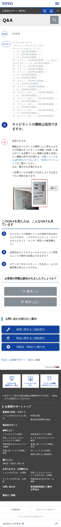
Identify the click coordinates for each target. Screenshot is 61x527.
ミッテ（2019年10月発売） (26, 84)
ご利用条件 (15, 509)
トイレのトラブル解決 (12, 434)
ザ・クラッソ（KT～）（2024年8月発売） (34, 110)
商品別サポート (10, 425)
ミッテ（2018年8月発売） (26, 75)
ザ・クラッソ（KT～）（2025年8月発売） (34, 116)
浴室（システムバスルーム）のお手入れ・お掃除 (41, 473)
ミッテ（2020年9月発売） (26, 89)
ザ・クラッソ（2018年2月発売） (29, 69)
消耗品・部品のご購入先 (30, 346)
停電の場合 (35, 416)
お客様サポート (18, 360)
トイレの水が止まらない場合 (14, 417)
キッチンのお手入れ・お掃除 (14, 480)
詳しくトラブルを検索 (40, 450)
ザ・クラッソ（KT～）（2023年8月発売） (34, 104)
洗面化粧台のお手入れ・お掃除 (42, 480)
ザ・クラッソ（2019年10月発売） (30, 86)
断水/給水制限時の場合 (41, 419)
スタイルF (18, 63)
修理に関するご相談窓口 (30, 329)
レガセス (52, 60)
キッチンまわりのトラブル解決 (42, 439)
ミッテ (36, 48)
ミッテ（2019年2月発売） (26, 78)
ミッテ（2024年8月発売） (26, 107)
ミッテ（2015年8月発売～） (27, 51)
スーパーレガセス (22, 48)
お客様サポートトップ (18, 406)
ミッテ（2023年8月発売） (26, 101)
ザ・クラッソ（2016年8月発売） (29, 60)
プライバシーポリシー (46, 509)
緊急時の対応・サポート (14, 412)
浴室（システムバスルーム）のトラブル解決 (13, 439)
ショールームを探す (51, 11)
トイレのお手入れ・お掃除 (14, 472)
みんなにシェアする (11, 523)
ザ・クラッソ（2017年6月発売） (29, 66)
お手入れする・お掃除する (15, 469)
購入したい (8, 460)
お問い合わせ (9, 486)
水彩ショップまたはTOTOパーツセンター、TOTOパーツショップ (35, 160)
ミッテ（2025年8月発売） (26, 113)
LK (40, 45)
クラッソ (18, 45)
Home (4, 360)
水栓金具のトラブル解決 (41, 434)
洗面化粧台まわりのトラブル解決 (14, 445)
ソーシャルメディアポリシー (30, 516)
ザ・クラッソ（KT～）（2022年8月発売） (34, 98)
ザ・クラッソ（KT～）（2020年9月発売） (34, 92)
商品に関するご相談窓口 (30, 338)
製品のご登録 (9, 495)
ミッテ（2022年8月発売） (26, 95)
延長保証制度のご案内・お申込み (42, 488)
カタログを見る (44, 11)
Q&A (30, 360)
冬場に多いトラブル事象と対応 (14, 451)
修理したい (8, 430)
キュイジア (31, 45)
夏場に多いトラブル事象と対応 (42, 445)
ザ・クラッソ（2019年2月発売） (29, 81)
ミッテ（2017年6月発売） (38, 63)
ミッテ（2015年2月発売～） (27, 54)
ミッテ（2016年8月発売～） (27, 57)
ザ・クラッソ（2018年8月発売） (29, 72)
